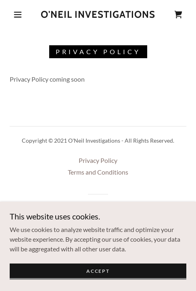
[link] (98, 15)
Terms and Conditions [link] (98, 172)
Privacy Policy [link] (98, 160)
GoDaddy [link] (113, 208)
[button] (18, 14)
